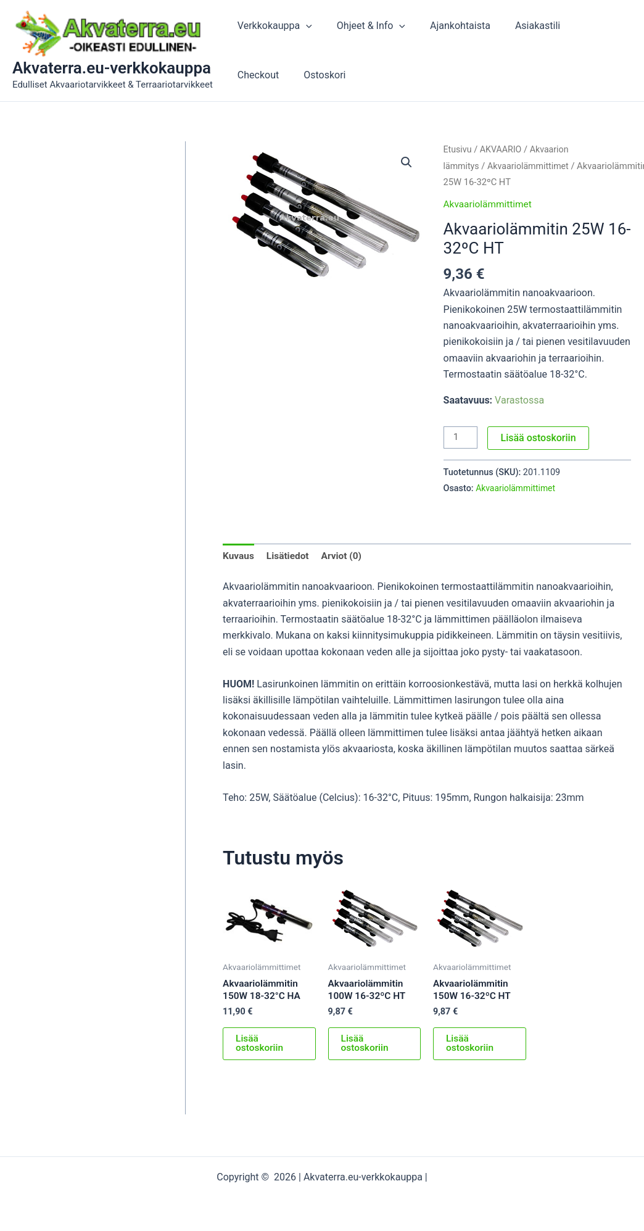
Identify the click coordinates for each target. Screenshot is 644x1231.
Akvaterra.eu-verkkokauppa (111, 68)
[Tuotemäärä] (461, 437)
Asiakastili (520, 25)
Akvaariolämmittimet (531, 166)
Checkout (583, 25)
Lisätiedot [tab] (290, 556)
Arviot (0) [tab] (345, 556)
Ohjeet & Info (363, 26)
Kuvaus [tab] (239, 556)
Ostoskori (256, 75)
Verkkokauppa (272, 26)
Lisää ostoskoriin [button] (260, 1046)
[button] (303, 26)
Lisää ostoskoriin (539, 437)
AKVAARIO (502, 149)
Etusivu (458, 149)
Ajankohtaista (448, 25)
